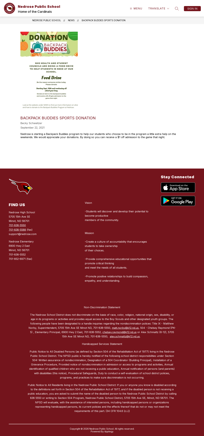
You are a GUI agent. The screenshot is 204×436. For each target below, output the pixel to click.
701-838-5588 (17, 229)
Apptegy (108, 431)
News (71, 20)
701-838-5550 (17, 225)
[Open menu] (135, 9)
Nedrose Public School (46, 20)
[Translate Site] (158, 9)
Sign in (192, 8)
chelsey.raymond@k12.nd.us (119, 332)
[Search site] (177, 9)
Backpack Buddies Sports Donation (103, 20)
